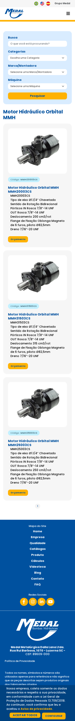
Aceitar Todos (25, 715)
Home (37, 531)
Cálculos (37, 561)
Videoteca (37, 567)
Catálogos (38, 549)
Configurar (53, 716)
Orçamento (18, 239)
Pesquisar (37, 96)
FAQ (37, 584)
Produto (37, 555)
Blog (37, 573)
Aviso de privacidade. (37, 709)
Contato (37, 579)
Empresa (37, 537)
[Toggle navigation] (68, 13)
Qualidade (38, 543)
